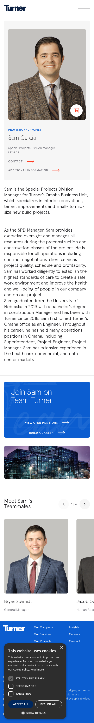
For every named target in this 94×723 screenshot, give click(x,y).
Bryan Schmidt (18, 601)
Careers (74, 634)
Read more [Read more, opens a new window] (37, 669)
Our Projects (42, 641)
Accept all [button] (21, 704)
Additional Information (33, 170)
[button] (35, 713)
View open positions (47, 422)
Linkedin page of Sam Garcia (76, 110)
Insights (74, 627)
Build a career (47, 433)
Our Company (43, 627)
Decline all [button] (48, 704)
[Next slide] (85, 504)
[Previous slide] (63, 504)
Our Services (42, 634)
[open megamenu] (68, 8)
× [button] (61, 647)
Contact (21, 161)
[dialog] (35, 681)
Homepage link (14, 628)
